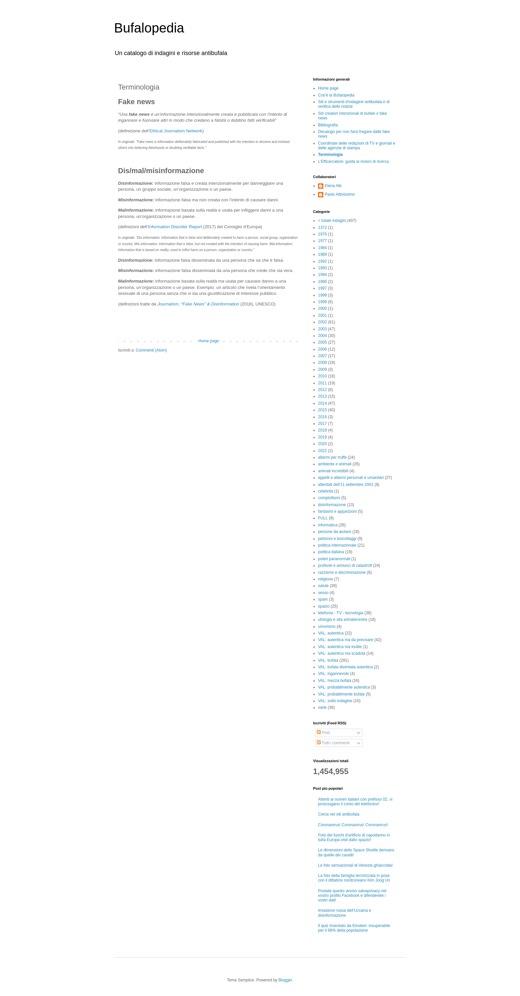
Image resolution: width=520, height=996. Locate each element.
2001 (322, 315)
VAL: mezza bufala (334, 680)
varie (322, 707)
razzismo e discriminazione (342, 572)
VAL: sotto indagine (335, 700)
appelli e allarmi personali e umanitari (351, 477)
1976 (322, 234)
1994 (322, 274)
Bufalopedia (149, 28)
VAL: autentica (331, 633)
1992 (322, 261)
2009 (322, 369)
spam (323, 599)
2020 (322, 443)
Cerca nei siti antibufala (338, 814)
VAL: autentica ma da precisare (345, 639)
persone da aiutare (334, 531)
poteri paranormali (334, 559)
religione (325, 579)
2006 (322, 349)
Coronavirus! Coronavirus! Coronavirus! (353, 825)
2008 (322, 362)
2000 (322, 308)
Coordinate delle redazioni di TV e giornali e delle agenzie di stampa (356, 145)
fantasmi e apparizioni (337, 511)
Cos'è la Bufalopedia (336, 95)
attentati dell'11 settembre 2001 (345, 484)
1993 (322, 268)
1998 (322, 295)
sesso (323, 592)
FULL (323, 518)
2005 (322, 342)
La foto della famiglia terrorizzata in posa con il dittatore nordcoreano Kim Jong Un (354, 878)
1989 (322, 254)
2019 (322, 437)
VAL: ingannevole (333, 673)
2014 (322, 403)
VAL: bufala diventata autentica (345, 667)
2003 (322, 329)
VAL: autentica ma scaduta (341, 653)
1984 (322, 247)
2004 (322, 335)
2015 (322, 410)
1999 (322, 301)
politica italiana (331, 552)
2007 (322, 356)
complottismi (329, 498)
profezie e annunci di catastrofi (345, 565)
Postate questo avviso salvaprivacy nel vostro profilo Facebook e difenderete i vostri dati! (352, 896)
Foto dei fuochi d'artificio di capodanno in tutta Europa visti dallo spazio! (354, 837)
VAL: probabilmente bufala (341, 694)
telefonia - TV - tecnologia (340, 613)
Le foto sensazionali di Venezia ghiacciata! (355, 865)
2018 (322, 430)
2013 (322, 396)
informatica (328, 525)
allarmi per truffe (332, 457)
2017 (322, 423)
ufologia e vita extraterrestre (342, 619)
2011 (322, 383)
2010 (322, 376)
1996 (322, 281)
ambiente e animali (335, 464)
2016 (322, 417)
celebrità (325, 491)
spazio (324, 606)
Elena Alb (333, 185)
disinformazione (332, 504)
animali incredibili (333, 471)
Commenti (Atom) (151, 350)
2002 (322, 322)
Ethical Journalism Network (176, 130)
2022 (322, 450)
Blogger (285, 980)
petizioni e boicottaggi (337, 538)
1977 (322, 240)
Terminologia (330, 154)
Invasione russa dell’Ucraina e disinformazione (344, 912)
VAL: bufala (328, 660)
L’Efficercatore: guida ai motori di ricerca (353, 161)
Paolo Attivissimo (340, 194)
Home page (208, 341)
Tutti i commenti (333, 743)
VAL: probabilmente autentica (344, 687)
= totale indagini (332, 220)
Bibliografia (328, 125)
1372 (322, 227)
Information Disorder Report (175, 226)
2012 (322, 389)
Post (323, 732)
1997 (322, 288)
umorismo (327, 626)
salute (323, 585)
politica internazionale (337, 545)
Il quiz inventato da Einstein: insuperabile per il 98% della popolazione (354, 928)
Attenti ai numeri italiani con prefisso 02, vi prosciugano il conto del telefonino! (355, 801)
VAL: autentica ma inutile (340, 646)
